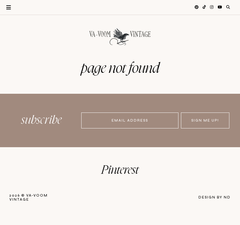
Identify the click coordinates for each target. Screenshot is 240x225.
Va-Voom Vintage (28, 197)
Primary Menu (5, 7)
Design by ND (214, 197)
